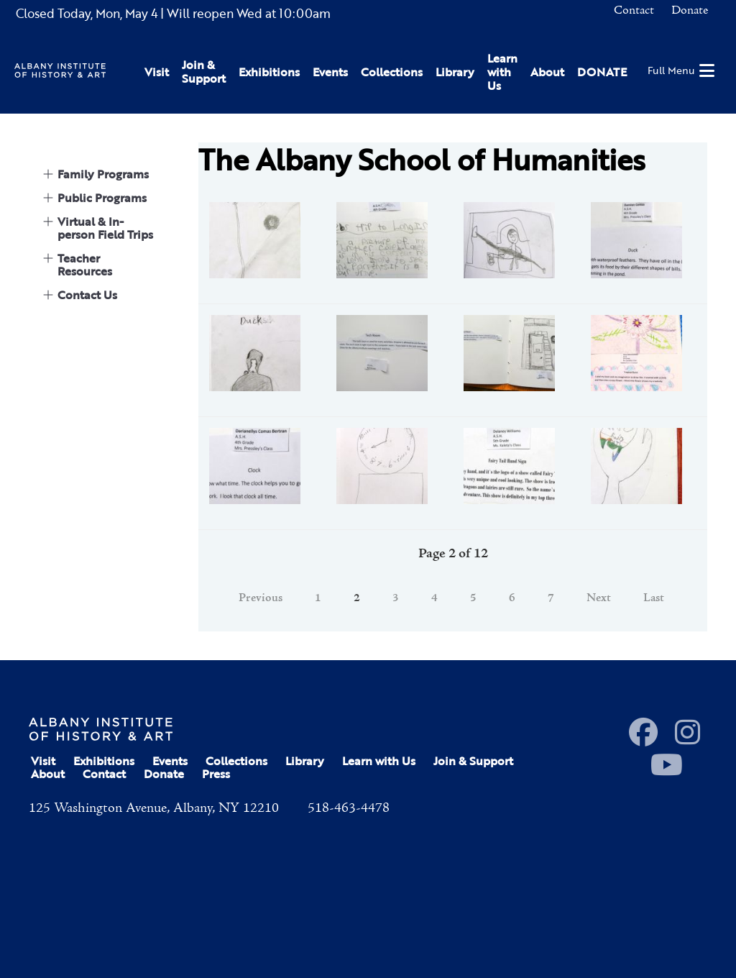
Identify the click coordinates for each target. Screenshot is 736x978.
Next (598, 598)
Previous (260, 598)
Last (653, 598)
